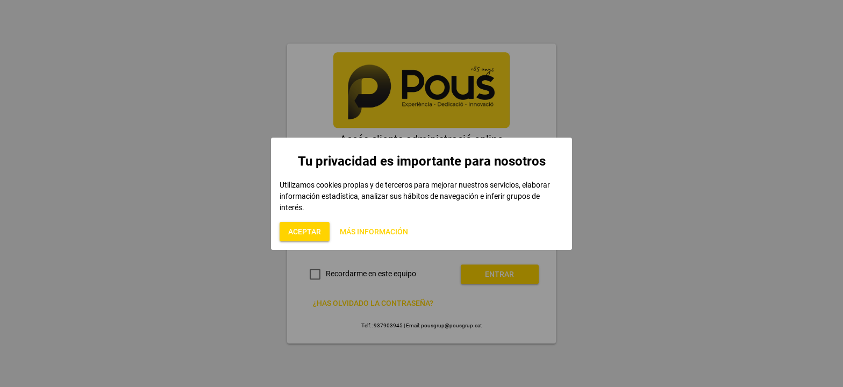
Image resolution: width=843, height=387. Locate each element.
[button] (305, 231)
